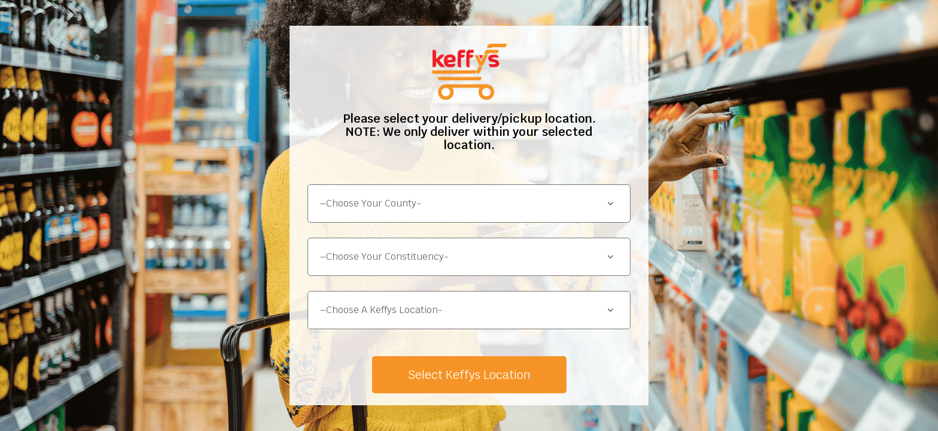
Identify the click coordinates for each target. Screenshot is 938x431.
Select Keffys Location (469, 375)
